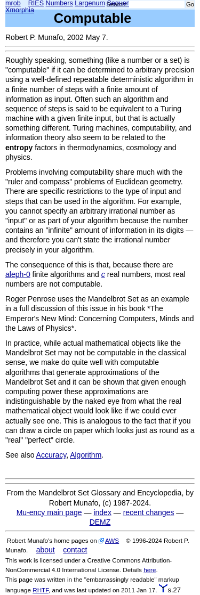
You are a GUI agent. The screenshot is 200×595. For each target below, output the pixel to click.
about (45, 549)
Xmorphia (19, 10)
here (149, 569)
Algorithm (85, 455)
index (102, 512)
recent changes (148, 512)
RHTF (41, 589)
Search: (117, 4)
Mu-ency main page (49, 512)
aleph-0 (17, 274)
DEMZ (100, 522)
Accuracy (51, 455)
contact (75, 549)
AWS (112, 540)
